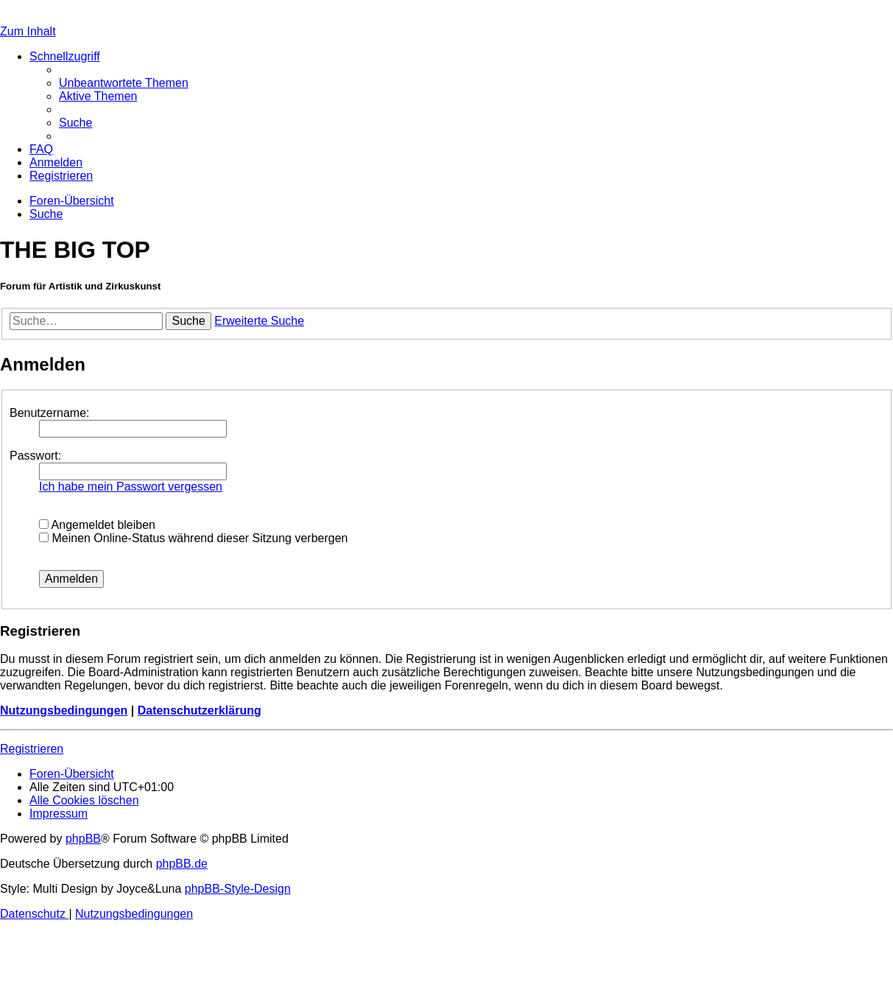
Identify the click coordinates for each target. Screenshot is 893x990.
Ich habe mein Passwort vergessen (130, 486)
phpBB (83, 838)
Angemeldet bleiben (97, 525)
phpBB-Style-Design (238, 888)
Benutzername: (50, 413)
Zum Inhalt (28, 31)
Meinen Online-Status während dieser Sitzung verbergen (193, 538)
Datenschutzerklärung (199, 710)
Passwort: (35, 455)
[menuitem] (123, 83)
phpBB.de (182, 863)
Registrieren (31, 748)
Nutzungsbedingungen (63, 710)
